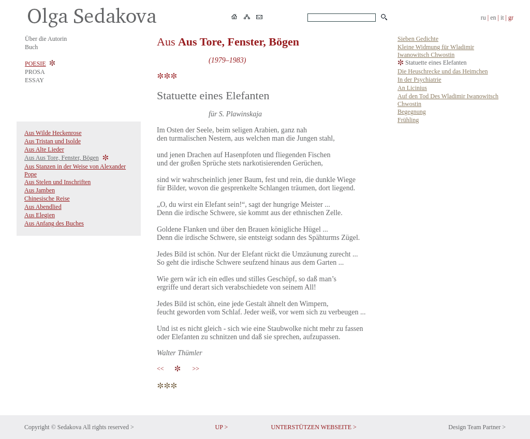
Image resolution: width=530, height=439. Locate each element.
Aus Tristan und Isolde (52, 141)
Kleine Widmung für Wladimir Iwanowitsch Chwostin (436, 50)
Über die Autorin (46, 38)
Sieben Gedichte (418, 38)
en (493, 17)
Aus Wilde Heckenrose (53, 133)
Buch (31, 47)
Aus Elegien (39, 215)
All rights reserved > (108, 427)
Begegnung (412, 111)
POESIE (35, 63)
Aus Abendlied (43, 206)
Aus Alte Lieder (44, 149)
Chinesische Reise (47, 198)
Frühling (408, 120)
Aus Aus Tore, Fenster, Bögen (61, 157)
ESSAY (34, 80)
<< (162, 368)
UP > (221, 427)
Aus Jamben (39, 190)
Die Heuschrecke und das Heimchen (443, 71)
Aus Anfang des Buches (54, 223)
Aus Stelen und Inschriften (57, 182)
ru (483, 17)
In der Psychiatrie (419, 79)
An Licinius (412, 88)
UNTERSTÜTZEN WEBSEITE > (314, 427)
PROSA (35, 71)
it (502, 17)
